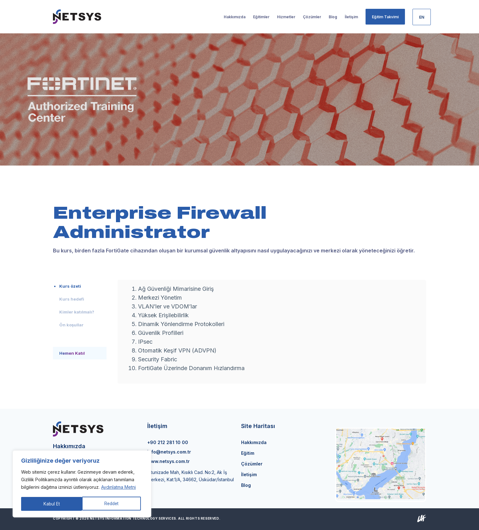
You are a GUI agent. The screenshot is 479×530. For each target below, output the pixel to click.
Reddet (50, 503)
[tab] (80, 286)
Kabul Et (112, 503)
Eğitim (247, 453)
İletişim (249, 474)
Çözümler (252, 463)
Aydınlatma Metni (118, 488)
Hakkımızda (254, 442)
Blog (246, 485)
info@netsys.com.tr (169, 451)
